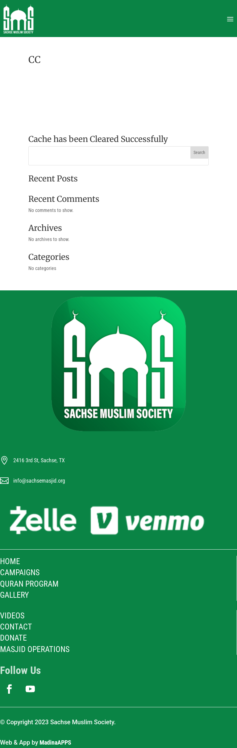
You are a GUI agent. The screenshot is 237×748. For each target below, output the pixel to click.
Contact (16, 626)
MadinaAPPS (55, 742)
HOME (10, 561)
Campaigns (20, 572)
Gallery (14, 595)
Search (199, 152)
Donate (13, 637)
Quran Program (29, 583)
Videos (12, 615)
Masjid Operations (34, 649)
